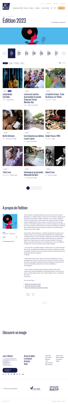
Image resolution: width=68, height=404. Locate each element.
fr (41, 3)
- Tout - (5, 63)
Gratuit (63, 63)
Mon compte (48, 357)
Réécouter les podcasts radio (33, 284)
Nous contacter (49, 363)
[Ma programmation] (54, 8)
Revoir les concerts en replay (33, 286)
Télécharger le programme (59, 22)
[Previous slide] (4, 53)
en (43, 3)
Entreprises (48, 3)
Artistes (26, 8)
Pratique (37, 8)
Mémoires (55, 3)
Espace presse (59, 355)
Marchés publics (60, 357)
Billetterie (61, 8)
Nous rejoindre (48, 364)
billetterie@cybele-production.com (7, 363)
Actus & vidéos (45, 8)
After (22, 63)
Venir (26, 364)
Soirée (11, 63)
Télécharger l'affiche (9, 241)
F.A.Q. (46, 361)
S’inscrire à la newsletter (8, 370)
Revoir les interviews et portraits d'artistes (36, 287)
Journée (16, 63)
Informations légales (56, 401)
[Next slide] (63, 53)
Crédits (63, 401)
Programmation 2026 (18, 8)
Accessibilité (62, 3)
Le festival (28, 358)
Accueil (4, 16)
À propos (31, 8)
